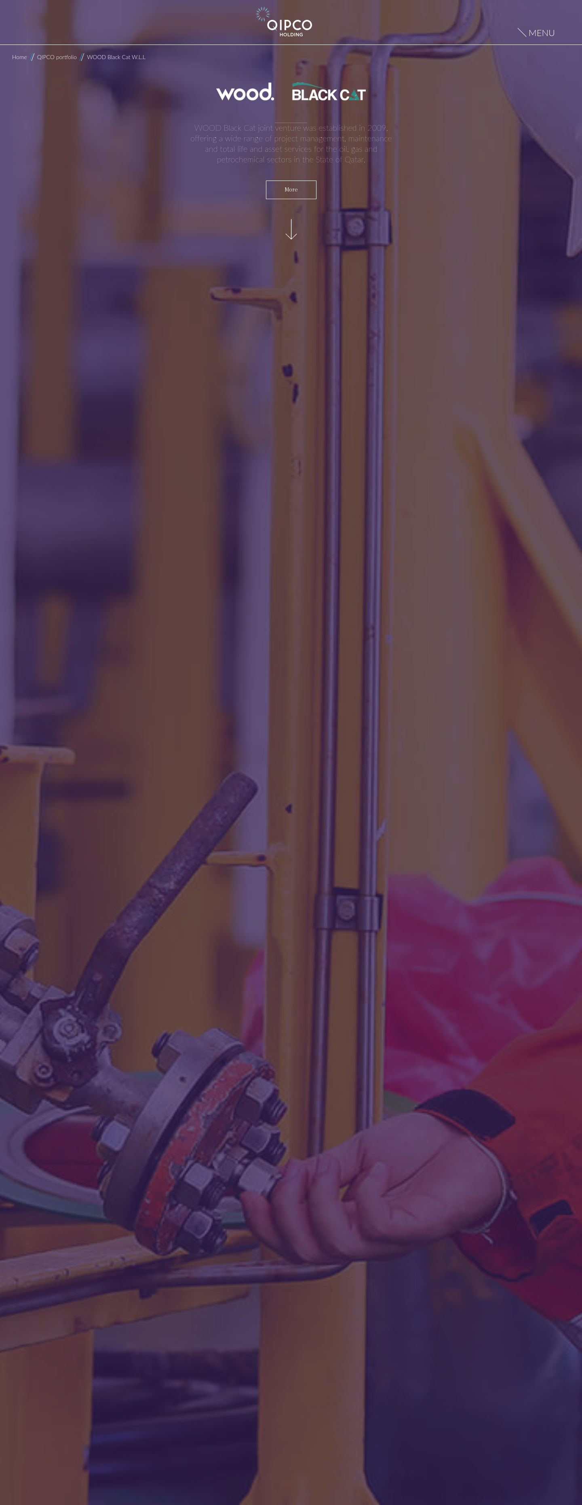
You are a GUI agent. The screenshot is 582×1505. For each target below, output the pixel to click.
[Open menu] (536, 33)
